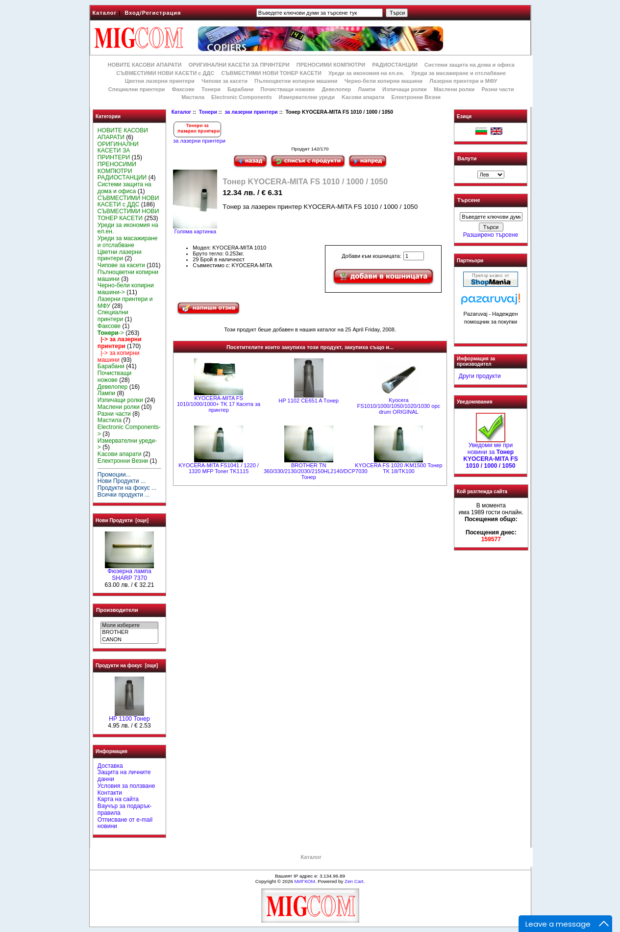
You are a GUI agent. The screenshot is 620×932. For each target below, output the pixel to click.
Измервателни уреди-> (127, 444)
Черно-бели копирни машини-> (126, 289)
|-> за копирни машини (119, 356)
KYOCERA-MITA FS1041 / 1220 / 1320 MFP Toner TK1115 (218, 468)
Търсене (468, 200)
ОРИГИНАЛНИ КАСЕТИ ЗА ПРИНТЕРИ (239, 65)
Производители (117, 610)
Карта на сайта (118, 799)
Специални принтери (136, 89)
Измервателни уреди (307, 97)
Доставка (110, 765)
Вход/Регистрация (152, 13)
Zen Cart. (355, 881)
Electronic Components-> (129, 430)
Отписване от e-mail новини (125, 823)
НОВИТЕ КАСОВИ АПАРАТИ (144, 65)
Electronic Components (241, 97)
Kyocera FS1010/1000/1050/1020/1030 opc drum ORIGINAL (398, 406)
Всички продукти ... (124, 494)
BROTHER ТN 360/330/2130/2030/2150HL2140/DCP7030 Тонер (316, 471)
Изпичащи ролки (404, 89)
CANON (129, 639)
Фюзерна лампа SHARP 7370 (129, 572)
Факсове (183, 89)
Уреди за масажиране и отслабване (458, 73)
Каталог (105, 13)
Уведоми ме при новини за (490, 453)
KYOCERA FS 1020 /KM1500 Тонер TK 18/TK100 (398, 468)
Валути (466, 158)
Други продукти (480, 376)
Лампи (366, 89)
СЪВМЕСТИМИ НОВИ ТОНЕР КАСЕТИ (271, 73)
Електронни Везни (416, 97)
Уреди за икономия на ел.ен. (366, 73)
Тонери (208, 112)
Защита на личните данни (124, 775)
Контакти (110, 792)
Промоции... (114, 474)
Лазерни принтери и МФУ (463, 81)
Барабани (240, 89)
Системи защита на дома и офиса (469, 65)
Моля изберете (129, 625)
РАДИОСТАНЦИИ (394, 65)
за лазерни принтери (250, 112)
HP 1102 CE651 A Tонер (308, 400)
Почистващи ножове (287, 89)
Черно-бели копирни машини (383, 81)
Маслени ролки (454, 89)
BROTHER (129, 632)
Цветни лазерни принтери (160, 81)
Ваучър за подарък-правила (125, 809)
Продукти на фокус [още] (127, 665)
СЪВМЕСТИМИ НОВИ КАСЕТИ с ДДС (165, 73)
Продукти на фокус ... (127, 487)
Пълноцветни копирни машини (296, 81)
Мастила (192, 97)
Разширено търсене (490, 234)
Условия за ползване (126, 785)
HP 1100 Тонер (129, 716)
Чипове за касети (224, 81)
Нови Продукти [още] (122, 520)
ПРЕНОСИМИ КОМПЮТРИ (331, 65)
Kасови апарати (363, 97)
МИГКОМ (304, 881)
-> (111, 332)
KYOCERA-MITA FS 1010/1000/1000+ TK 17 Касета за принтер (218, 404)
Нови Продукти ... (122, 481)
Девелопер (336, 89)
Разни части (497, 89)
